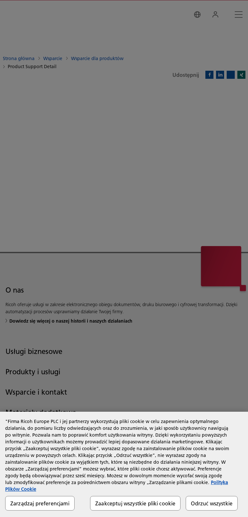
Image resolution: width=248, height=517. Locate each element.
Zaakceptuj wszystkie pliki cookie (135, 503)
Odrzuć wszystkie (211, 503)
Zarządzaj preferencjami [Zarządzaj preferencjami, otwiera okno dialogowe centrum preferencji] (39, 503)
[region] (124, 464)
